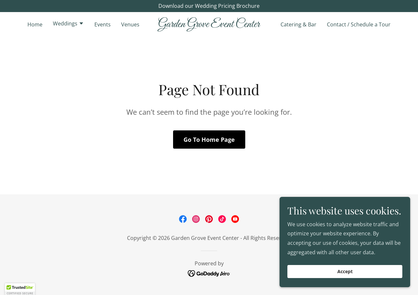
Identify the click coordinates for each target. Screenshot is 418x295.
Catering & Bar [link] (298, 24)
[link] (209, 25)
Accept (345, 272)
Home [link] (34, 24)
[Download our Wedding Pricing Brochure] (209, 6)
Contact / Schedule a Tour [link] (359, 24)
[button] (68, 24)
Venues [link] (130, 24)
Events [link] (102, 24)
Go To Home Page (209, 139)
